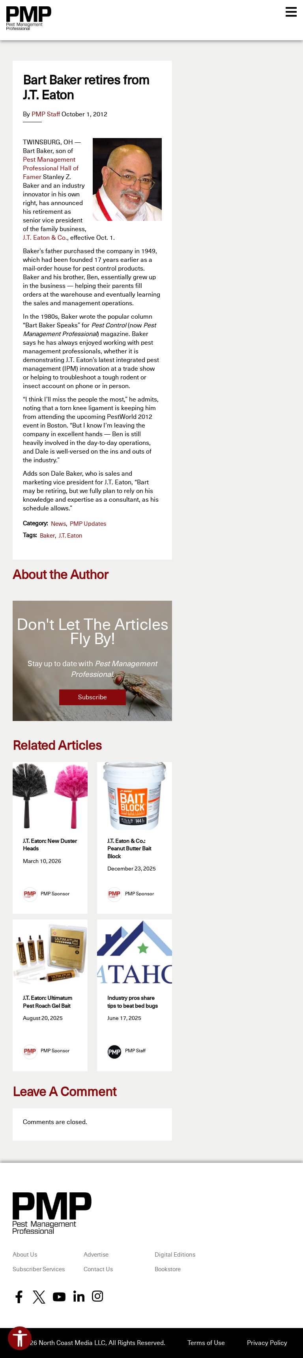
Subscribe (92, 697)
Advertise (96, 1255)
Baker (47, 536)
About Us (25, 1255)
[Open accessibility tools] (20, 1338)
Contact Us (98, 1269)
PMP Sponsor (55, 894)
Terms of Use (206, 1343)
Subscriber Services (39, 1269)
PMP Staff (46, 114)
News (58, 524)
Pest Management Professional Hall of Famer (51, 168)
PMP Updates (88, 524)
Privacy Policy (267, 1343)
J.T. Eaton (70, 536)
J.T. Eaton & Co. (45, 238)
